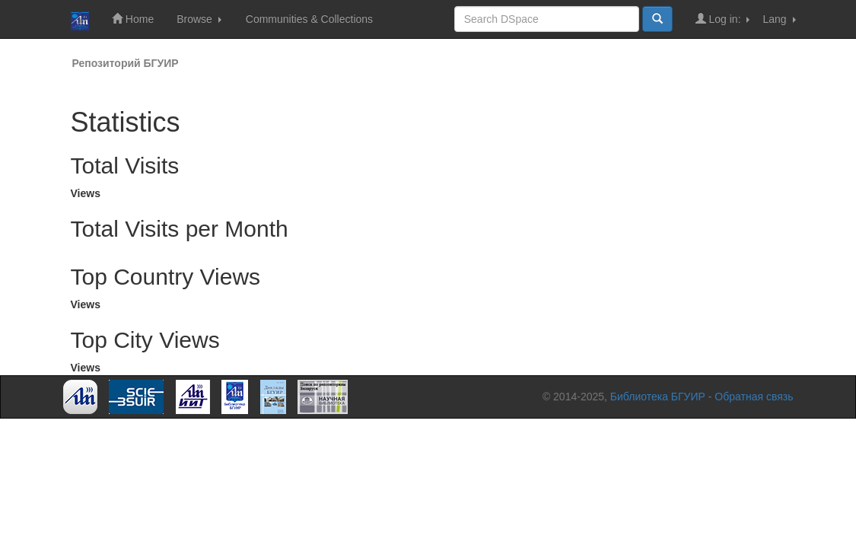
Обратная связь (753, 396)
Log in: (722, 18)
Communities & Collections (309, 19)
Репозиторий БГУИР (125, 63)
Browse (199, 19)
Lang (778, 19)
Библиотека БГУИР (657, 396)
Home (133, 18)
